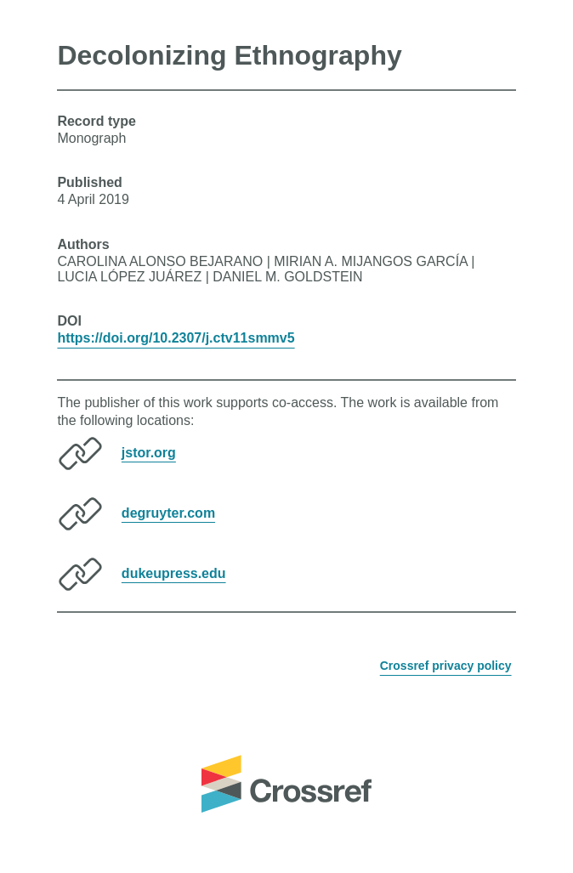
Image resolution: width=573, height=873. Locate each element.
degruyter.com (168, 512)
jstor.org (149, 452)
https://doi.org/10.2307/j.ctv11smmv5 (175, 338)
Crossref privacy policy (446, 665)
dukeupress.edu (174, 572)
